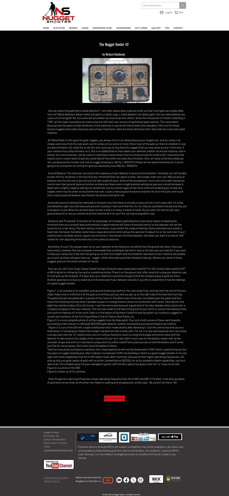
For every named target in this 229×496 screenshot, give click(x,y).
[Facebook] (126, 480)
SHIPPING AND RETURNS (56, 478)
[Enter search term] (158, 5)
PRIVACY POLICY (52, 481)
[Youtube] (119, 480)
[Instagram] (140, 480)
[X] (133, 480)
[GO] (108, 480)
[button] (181, 12)
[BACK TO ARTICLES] (114, 398)
